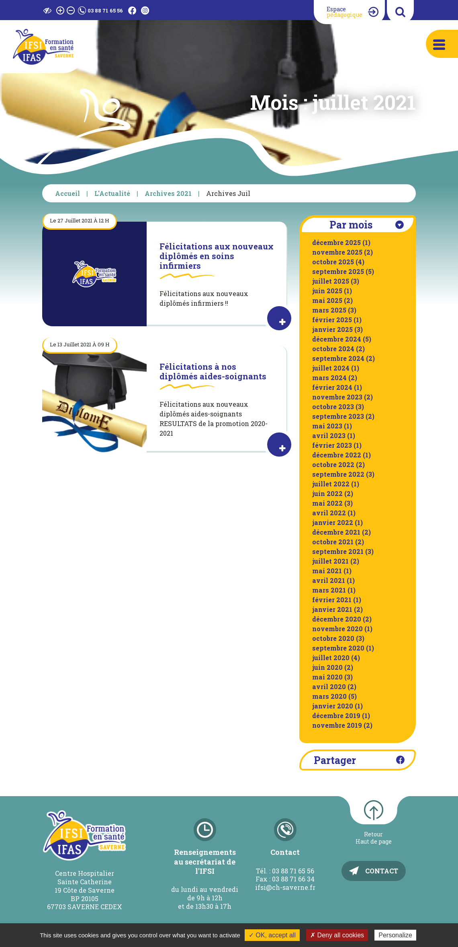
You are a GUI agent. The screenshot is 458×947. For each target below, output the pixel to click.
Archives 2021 (168, 193)
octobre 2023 (333, 406)
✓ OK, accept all (272, 935)
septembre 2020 (338, 648)
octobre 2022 (333, 464)
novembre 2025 (337, 252)
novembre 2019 (337, 725)
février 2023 (332, 445)
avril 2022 (329, 512)
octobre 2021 (333, 541)
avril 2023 (329, 435)
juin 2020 (327, 667)
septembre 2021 (338, 551)
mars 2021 (329, 590)
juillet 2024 (331, 368)
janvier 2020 (332, 706)
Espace (344, 12)
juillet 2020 (331, 657)
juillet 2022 (331, 484)
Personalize (395, 935)
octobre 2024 (333, 348)
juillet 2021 (330, 561)
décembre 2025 (336, 242)
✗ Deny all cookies (337, 935)
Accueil (67, 193)
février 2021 (332, 599)
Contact (381, 871)
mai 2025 (327, 300)
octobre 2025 (333, 261)
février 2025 (332, 319)
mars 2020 (329, 696)
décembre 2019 (336, 715)
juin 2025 (327, 290)
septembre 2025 (338, 271)
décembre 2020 (336, 619)
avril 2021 (328, 580)
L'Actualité (112, 193)
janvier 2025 (332, 329)
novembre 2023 (337, 397)
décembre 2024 (336, 339)
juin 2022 (327, 493)
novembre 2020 (337, 628)
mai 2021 (327, 570)
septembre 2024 (338, 358)
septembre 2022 (338, 474)
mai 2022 (327, 503)
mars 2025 (329, 310)
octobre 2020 (333, 638)
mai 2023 (327, 426)
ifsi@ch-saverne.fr (285, 887)
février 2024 (332, 387)
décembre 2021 (336, 532)
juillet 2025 (330, 281)
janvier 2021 (332, 609)
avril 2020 (329, 686)
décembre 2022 (336, 455)
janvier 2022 (332, 522)
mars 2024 (329, 377)
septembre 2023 (338, 416)
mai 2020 (327, 677)
